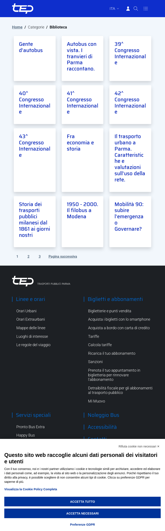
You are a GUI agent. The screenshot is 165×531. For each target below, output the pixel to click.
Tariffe (93, 336)
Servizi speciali (33, 415)
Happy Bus (25, 435)
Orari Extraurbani (30, 319)
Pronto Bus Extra (30, 427)
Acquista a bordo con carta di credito (119, 328)
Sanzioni (95, 361)
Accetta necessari (82, 513)
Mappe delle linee (30, 328)
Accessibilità (102, 427)
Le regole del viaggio (33, 345)
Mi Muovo (96, 401)
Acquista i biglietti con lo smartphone (119, 319)
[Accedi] (128, 8)
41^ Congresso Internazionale (82, 102)
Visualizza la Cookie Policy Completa (30, 489)
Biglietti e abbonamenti (115, 299)
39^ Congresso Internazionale (130, 53)
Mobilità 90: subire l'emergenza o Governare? (129, 216)
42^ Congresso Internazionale (130, 102)
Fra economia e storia (80, 142)
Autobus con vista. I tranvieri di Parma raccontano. (81, 56)
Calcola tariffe (100, 345)
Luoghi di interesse (32, 336)
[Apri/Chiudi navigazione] (146, 8)
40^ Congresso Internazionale (34, 102)
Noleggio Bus (103, 415)
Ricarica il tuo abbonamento (111, 353)
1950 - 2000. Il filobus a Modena (82, 210)
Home (17, 27)
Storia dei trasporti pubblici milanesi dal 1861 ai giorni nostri (34, 219)
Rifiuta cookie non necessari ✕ (139, 446)
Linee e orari (30, 299)
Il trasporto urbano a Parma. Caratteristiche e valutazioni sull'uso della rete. (130, 158)
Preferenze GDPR (82, 524)
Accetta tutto (82, 501)
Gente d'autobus (31, 47)
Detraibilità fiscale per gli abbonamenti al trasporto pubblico (120, 390)
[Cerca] (135, 8)
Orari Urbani (26, 311)
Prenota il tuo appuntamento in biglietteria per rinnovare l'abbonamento (114, 375)
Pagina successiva (63, 256)
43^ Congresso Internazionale (34, 145)
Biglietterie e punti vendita (109, 311)
